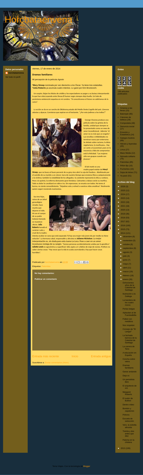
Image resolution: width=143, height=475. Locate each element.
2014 (123, 233)
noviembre (128, 240)
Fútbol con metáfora (128, 320)
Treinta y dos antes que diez (128, 433)
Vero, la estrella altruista (129, 426)
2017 (123, 221)
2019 (123, 214)
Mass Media (125, 153)
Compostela (125, 123)
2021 (123, 206)
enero (126, 279)
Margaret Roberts (127, 393)
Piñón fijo (124, 165)
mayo (126, 264)
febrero (126, 275)
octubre (126, 244)
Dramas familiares (128, 366)
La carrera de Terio (128, 347)
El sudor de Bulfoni (128, 399)
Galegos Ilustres (127, 138)
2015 (123, 229)
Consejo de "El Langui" (129, 330)
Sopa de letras (126, 172)
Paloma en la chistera (128, 441)
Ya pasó (123, 176)
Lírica (122, 149)
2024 (123, 194)
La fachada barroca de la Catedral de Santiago (130, 339)
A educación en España (129, 354)
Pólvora (126, 415)
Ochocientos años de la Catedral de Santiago (129, 286)
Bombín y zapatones (128, 409)
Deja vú (126, 375)
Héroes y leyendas (128, 144)
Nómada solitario (127, 156)
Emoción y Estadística (125, 133)
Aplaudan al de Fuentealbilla (129, 313)
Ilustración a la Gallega (129, 295)
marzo (126, 271)
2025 (123, 190)
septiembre (128, 248)
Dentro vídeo (128, 404)
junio (125, 260)
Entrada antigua (101, 356)
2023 (123, 198)
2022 (123, 202)
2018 (123, 217)
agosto (126, 252)
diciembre (127, 236)
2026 (123, 186)
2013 (123, 448)
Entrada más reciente (45, 356)
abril (125, 268)
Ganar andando (129, 371)
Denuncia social (127, 126)
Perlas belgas (129, 309)
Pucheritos (124, 169)
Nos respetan (128, 325)
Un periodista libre (128, 380)
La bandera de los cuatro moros (129, 302)
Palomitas (46, 266)
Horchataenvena (38, 19)
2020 (123, 210)
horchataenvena (16, 73)
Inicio (75, 356)
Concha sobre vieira (129, 360)
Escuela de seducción (128, 419)
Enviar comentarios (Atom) (57, 362)
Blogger (86, 466)
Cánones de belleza (125, 118)
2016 (123, 225)
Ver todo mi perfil (12, 77)
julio (125, 256)
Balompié (124, 114)
